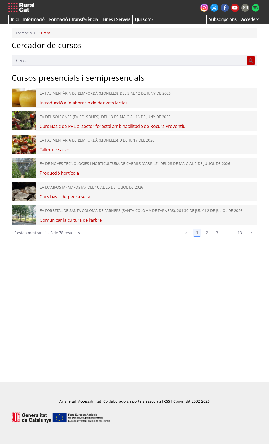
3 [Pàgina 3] (217, 232)
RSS (167, 401)
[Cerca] (128, 60)
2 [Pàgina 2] (207, 232)
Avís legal (67, 401)
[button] (15, 19)
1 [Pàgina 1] (197, 232)
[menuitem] (73, 19)
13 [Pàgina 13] (239, 232)
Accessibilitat (89, 401)
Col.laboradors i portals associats (132, 401)
